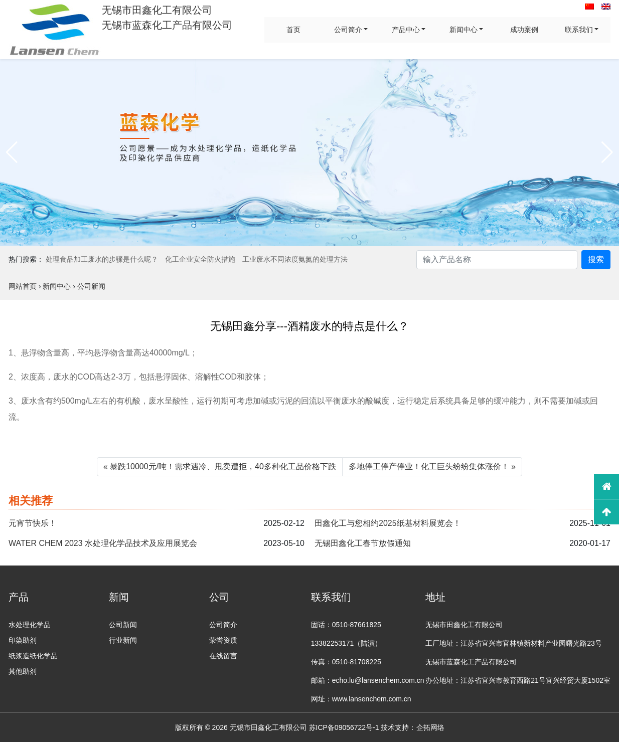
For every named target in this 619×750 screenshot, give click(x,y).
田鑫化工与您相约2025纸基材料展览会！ (388, 523)
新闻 (119, 597)
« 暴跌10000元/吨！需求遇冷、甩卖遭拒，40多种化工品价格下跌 (219, 466)
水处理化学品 (30, 625)
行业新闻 (123, 640)
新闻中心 (463, 30)
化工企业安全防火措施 (200, 259)
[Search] (496, 259)
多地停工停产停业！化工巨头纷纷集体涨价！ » (432, 466)
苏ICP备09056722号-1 (344, 727)
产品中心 (406, 30)
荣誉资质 (223, 640)
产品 (19, 597)
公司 (219, 597)
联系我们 (579, 30)
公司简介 (348, 30)
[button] (12, 152)
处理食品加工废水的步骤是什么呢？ (102, 259)
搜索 (596, 259)
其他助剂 (23, 671)
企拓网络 (430, 727)
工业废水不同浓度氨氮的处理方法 (295, 259)
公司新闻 (123, 625)
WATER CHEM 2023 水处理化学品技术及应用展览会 (103, 543)
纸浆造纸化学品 (33, 656)
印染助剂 (23, 640)
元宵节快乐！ (33, 523)
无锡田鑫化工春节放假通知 (363, 543)
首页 (293, 30)
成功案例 (524, 30)
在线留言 (223, 656)
